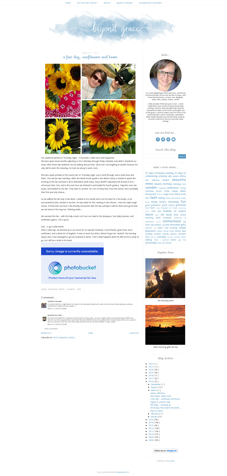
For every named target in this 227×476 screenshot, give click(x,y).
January (154, 416)
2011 (151, 431)
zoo (159, 243)
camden (151, 187)
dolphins (160, 194)
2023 (151, 364)
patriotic (148, 228)
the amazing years (166, 300)
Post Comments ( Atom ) (64, 337)
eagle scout (169, 194)
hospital (164, 208)
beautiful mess (56, 289)
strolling (148, 234)
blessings (177, 184)
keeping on (169, 210)
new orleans (155, 225)
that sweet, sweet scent (160, 396)
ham (147, 208)
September (156, 384)
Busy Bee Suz (53, 315)
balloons (155, 180)
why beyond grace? (87, 3)
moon (158, 222)
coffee (167, 191)
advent (176, 176)
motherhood (172, 221)
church (159, 191)
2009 (151, 437)
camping (162, 188)
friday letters (158, 201)
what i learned (161, 240)
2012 (151, 428)
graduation (156, 205)
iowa (153, 211)
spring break (168, 231)
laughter (182, 211)
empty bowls (180, 194)
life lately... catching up (160, 405)
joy (159, 210)
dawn (183, 191)
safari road (163, 228)
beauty (158, 183)
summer (157, 234)
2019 (151, 372)
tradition (153, 237)
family (161, 197)
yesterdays (151, 242)
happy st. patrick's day (160, 402)
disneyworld (150, 194)
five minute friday (178, 198)
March (154, 390)
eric (147, 197)
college (175, 191)
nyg (163, 225)
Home (68, 3)
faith (153, 197)
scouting (173, 228)
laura (149, 214)
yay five (182, 240)
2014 (151, 422)
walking (148, 240)
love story (180, 214)
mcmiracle (167, 218)
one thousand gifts (175, 224)
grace (147, 205)
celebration (172, 187)
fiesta (168, 198)
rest (155, 228)
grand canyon (168, 205)
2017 (151, 378)
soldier (159, 231)
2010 (151, 434)
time (147, 237)
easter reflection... (158, 393)
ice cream (173, 208)
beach (166, 180)
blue (184, 184)
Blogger (170, 461)
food (147, 202)
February (155, 414)
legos (157, 215)
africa (107, 3)
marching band (152, 218)
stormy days (180, 231)
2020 (151, 369)
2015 (151, 419)
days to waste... (157, 411)
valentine (170, 237)
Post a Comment (51, 329)
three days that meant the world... (165, 408)
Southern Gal (53, 301)
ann (147, 180)
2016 (151, 381)
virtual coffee (180, 237)
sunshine (182, 234)
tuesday (161, 236)
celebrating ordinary (150, 3)
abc (170, 176)
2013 (151, 425)
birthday (167, 183)
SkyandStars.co (122, 472)
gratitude (181, 205)
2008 (151, 440)
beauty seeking (125, 3)
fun (79, 289)
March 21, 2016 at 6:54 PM (57, 309)
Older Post (134, 333)
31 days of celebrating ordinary (165, 175)
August (154, 387)
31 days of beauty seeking (159, 173)
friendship (173, 201)
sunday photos (169, 234)
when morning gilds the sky (165, 347)
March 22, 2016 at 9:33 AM (57, 324)
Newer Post (46, 333)
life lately (166, 214)
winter (173, 240)
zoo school (166, 243)
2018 (151, 375)
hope (158, 208)
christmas (149, 191)
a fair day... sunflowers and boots (165, 399)
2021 (151, 367)
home (152, 208)
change (71, 289)
